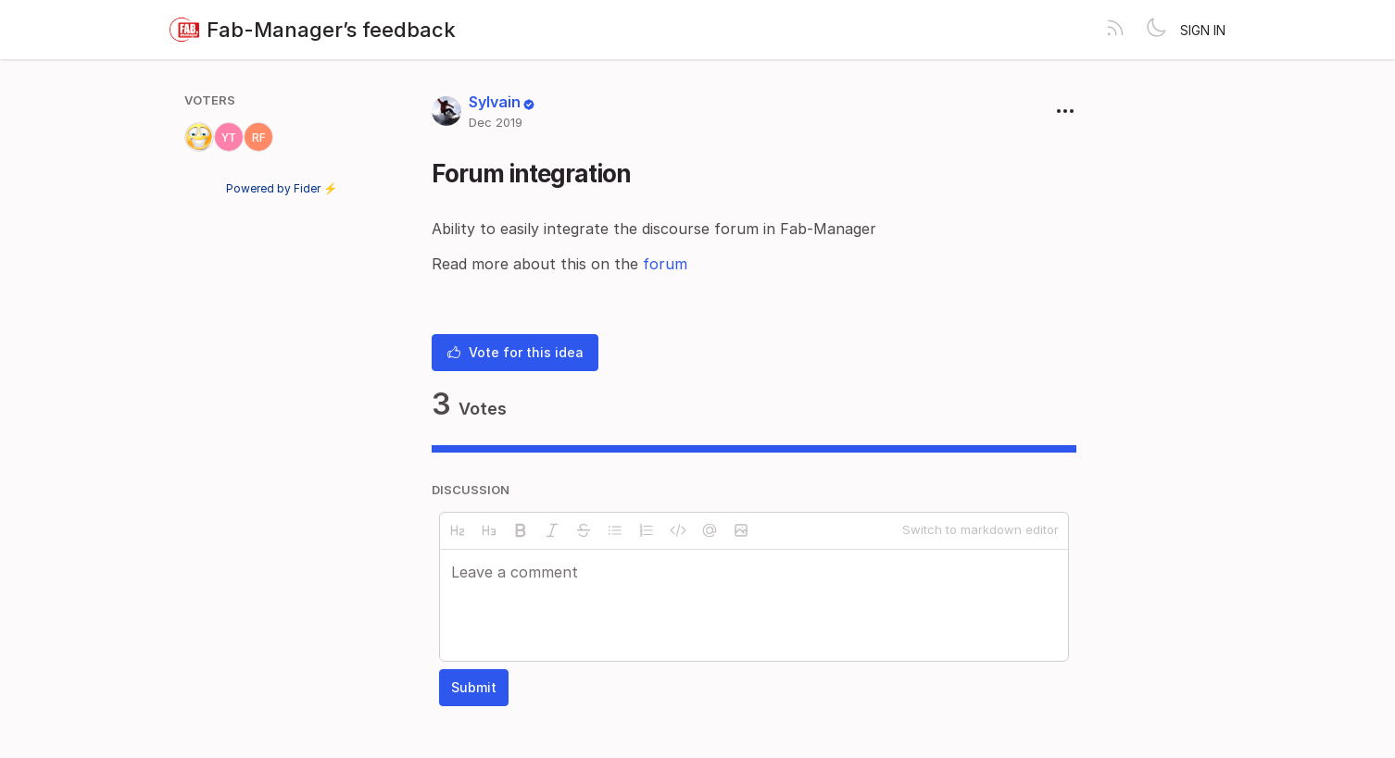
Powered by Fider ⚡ (281, 188)
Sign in (1202, 30)
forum (665, 264)
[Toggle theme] (1156, 29)
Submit (473, 687)
